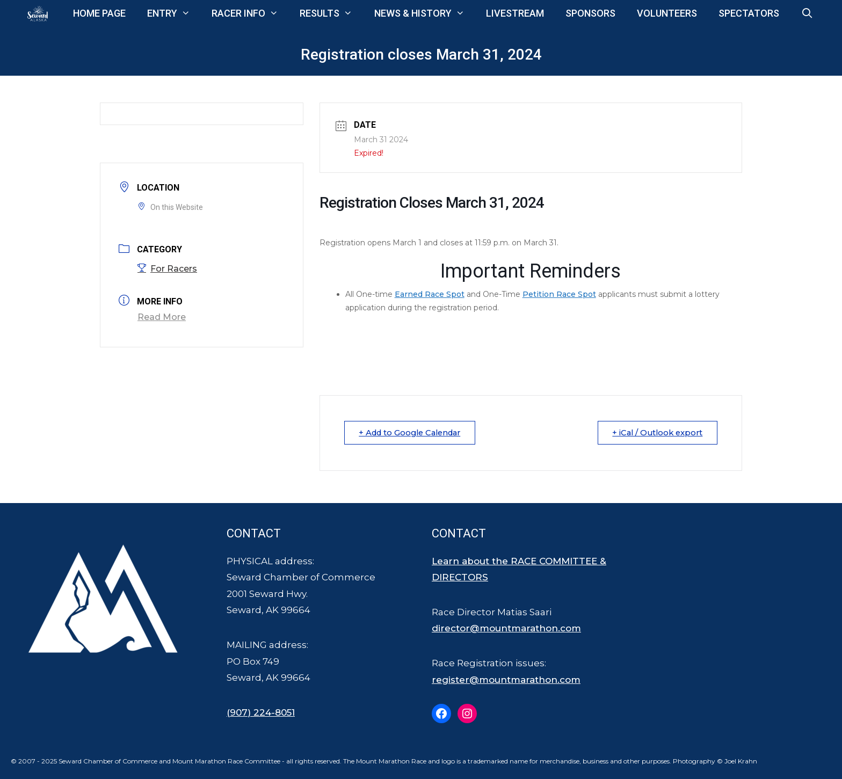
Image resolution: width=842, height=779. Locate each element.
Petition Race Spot (559, 294)
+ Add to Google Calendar (414, 432)
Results (331, 13)
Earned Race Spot (429, 294)
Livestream (515, 13)
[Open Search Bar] (807, 13)
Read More (161, 317)
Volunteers (667, 13)
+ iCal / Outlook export (655, 432)
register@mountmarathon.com (506, 679)
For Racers (167, 269)
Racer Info (250, 13)
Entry (174, 13)
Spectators (748, 13)
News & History (424, 13)
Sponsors (590, 13)
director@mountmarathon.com (506, 628)
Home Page (99, 13)
